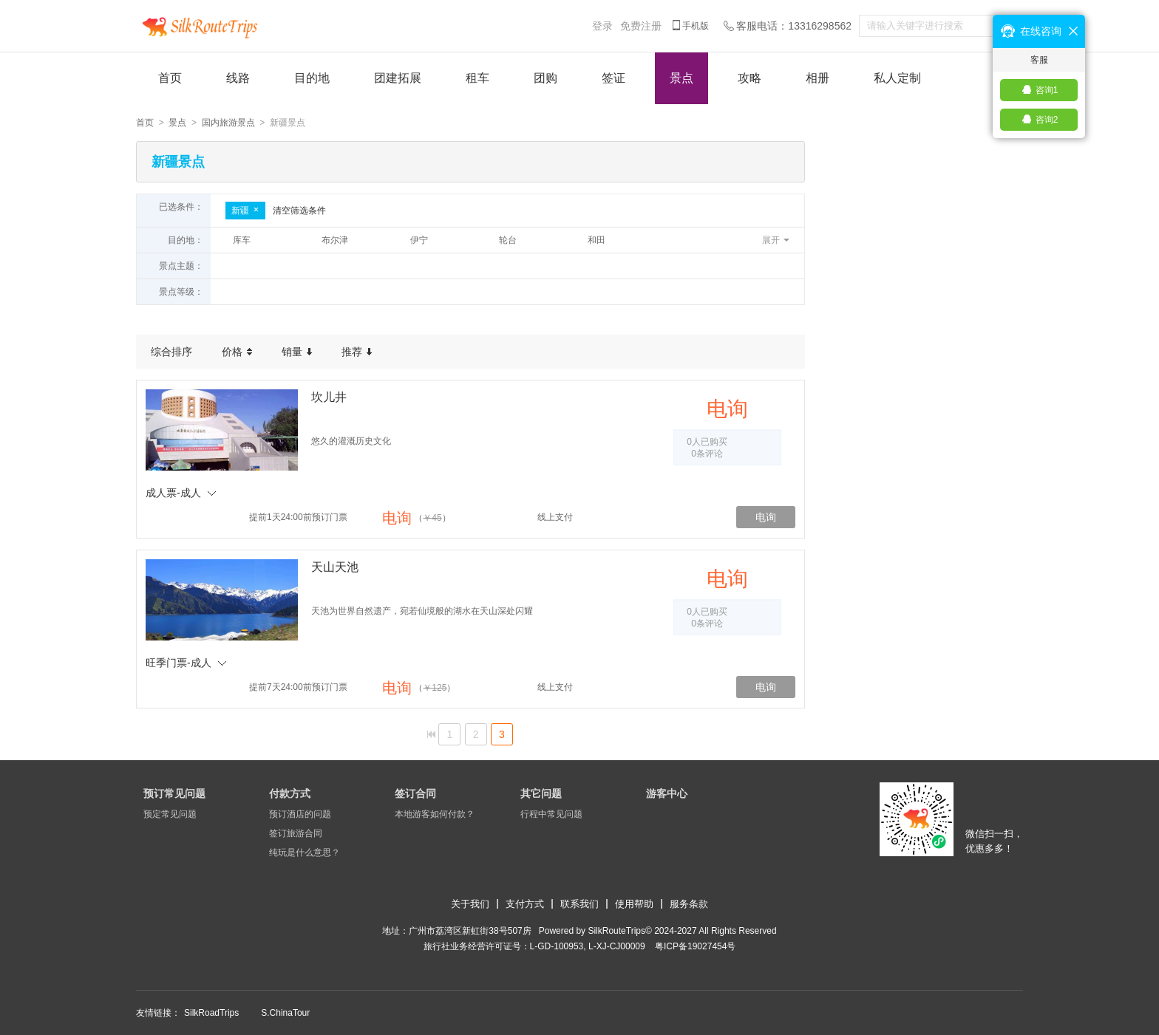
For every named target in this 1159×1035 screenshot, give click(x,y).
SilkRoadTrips (211, 1013)
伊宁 (419, 240)
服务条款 (689, 904)
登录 (602, 26)
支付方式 (525, 904)
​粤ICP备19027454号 (695, 946)
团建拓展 (397, 78)
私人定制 (897, 78)
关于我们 (470, 904)
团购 (545, 78)
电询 (765, 517)
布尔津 (335, 240)
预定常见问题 (170, 814)
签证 (613, 78)
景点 (681, 78)
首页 (170, 78)
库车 (242, 240)
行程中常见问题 (551, 814)
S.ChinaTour (285, 1013)
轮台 (508, 240)
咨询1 (1047, 90)
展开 (771, 240)
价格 (237, 352)
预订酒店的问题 (300, 814)
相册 (817, 78)
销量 (297, 352)
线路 (238, 78)
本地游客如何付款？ (435, 814)
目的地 (312, 78)
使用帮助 (634, 904)
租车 (477, 78)
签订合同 (415, 793)
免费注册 (641, 26)
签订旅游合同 (295, 833)
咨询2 (1047, 120)
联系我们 (579, 904)
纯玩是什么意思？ (304, 852)
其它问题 (541, 793)
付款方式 (289, 793)
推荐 (356, 352)
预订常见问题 (174, 793)
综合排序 (171, 352)
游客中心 (666, 793)
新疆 (245, 210)
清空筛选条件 (299, 210)
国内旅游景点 (228, 122)
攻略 (749, 78)
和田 (596, 240)
